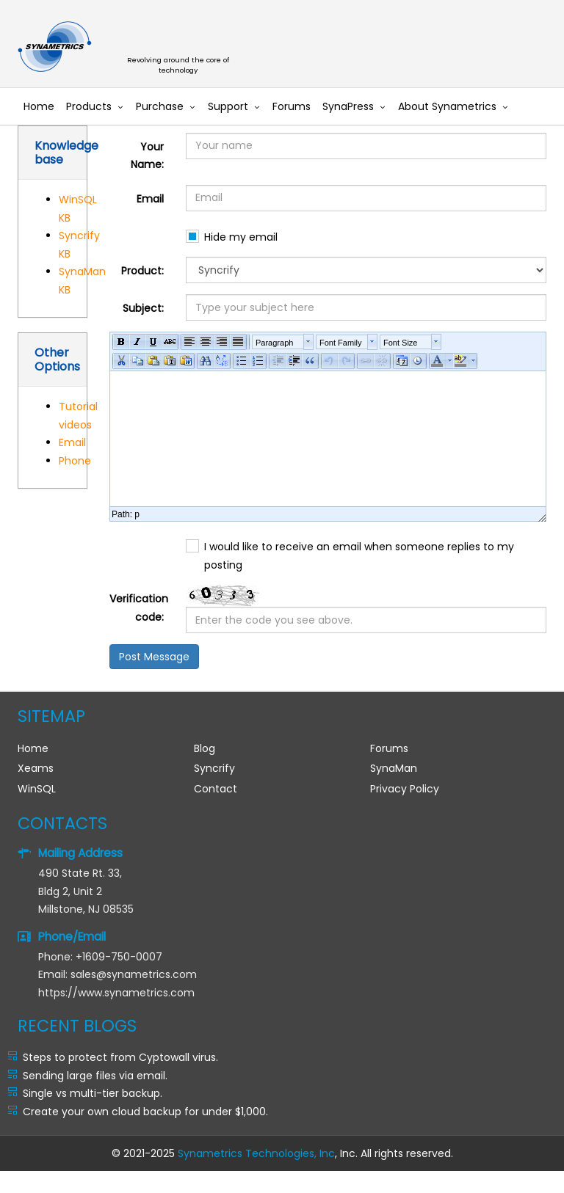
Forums (291, 106)
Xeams (36, 768)
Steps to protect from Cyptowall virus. (120, 1057)
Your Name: (147, 155)
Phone (75, 460)
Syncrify (214, 768)
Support (228, 106)
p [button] (137, 514)
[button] (121, 342)
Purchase (160, 106)
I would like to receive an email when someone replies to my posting (359, 555)
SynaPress (348, 106)
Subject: (143, 308)
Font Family (340, 342)
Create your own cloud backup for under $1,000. (145, 1111)
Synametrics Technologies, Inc (256, 1153)
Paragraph (274, 342)
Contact (215, 788)
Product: (142, 270)
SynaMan (393, 768)
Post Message (154, 656)
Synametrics (186, 47)
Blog (204, 748)
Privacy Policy (404, 788)
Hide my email (241, 237)
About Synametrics (447, 106)
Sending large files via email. (95, 1075)
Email (72, 442)
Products (89, 106)
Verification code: (138, 607)
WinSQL (37, 788)
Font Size (400, 342)
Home (39, 106)
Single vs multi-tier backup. (92, 1093)
